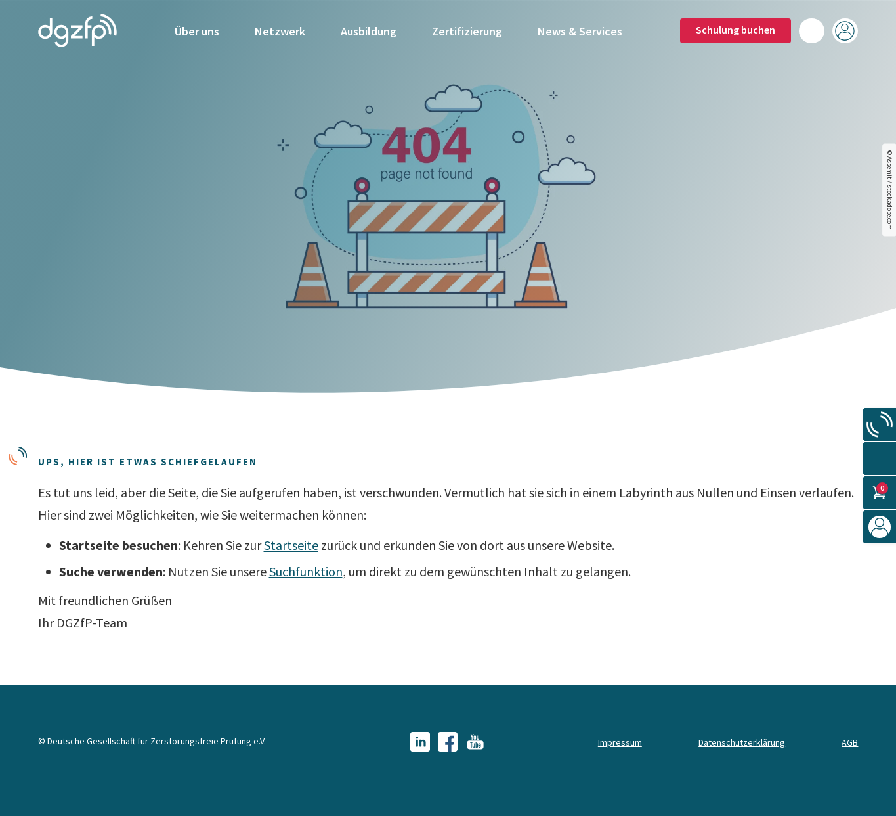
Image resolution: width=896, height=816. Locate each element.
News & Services (580, 31)
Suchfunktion (306, 571)
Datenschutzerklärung (741, 742)
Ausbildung (368, 31)
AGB (850, 742)
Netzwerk (280, 31)
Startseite (291, 545)
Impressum (620, 742)
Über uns (197, 31)
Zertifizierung (467, 31)
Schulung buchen (735, 29)
